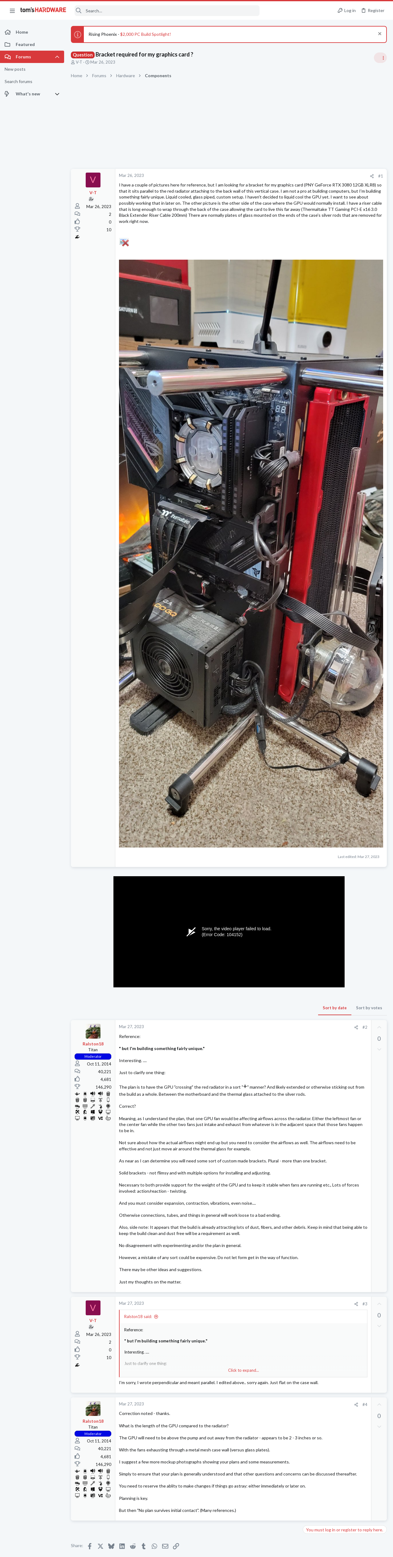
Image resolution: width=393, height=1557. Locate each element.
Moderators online (316, 899)
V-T (79, 62)
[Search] (167, 10)
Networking (315, 787)
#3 (266, 1156)
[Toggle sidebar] (380, 57)
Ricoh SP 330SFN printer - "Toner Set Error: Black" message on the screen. (344, 805)
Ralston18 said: (138, 1169)
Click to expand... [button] (194, 1223)
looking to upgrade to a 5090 (342, 739)
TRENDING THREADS (315, 357)
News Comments (320, 405)
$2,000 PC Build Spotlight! (145, 34)
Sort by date (236, 806)
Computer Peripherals (325, 823)
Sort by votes (270, 806)
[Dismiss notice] (379, 34)
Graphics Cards (319, 751)
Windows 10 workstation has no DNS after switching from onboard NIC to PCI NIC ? (346, 769)
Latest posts (309, 666)
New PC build (327, 466)
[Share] (273, 176)
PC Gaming (315, 554)
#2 (266, 825)
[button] (12, 10)
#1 (282, 176)
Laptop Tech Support (324, 853)
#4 (266, 1263)
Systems (313, 483)
